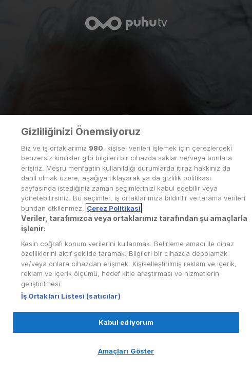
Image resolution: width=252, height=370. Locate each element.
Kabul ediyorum (126, 322)
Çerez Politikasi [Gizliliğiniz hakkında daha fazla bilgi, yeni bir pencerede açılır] (114, 208)
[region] (126, 242)
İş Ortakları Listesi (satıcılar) (71, 296)
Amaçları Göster (126, 351)
